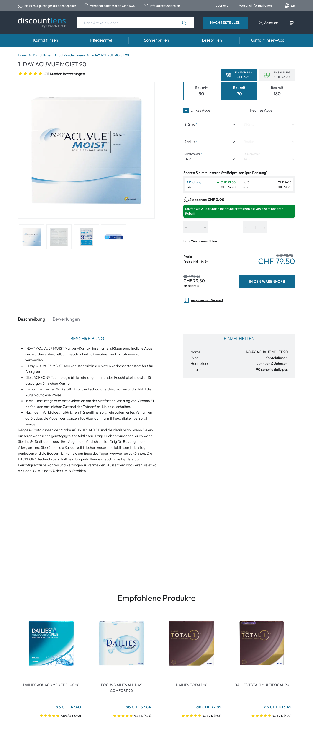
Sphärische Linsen (72, 55)
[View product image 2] (59, 236)
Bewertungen (66, 319)
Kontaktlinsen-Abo (267, 40)
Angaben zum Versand (203, 300)
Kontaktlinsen (45, 40)
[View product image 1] (31, 236)
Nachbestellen (225, 22)
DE (290, 5)
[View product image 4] (113, 236)
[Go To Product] (51, 643)
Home (22, 55)
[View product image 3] (86, 236)
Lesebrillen (212, 40)
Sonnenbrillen (156, 40)
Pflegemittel (101, 40)
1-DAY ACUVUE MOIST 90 (110, 55)
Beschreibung (31, 319)
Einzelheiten (239, 338)
